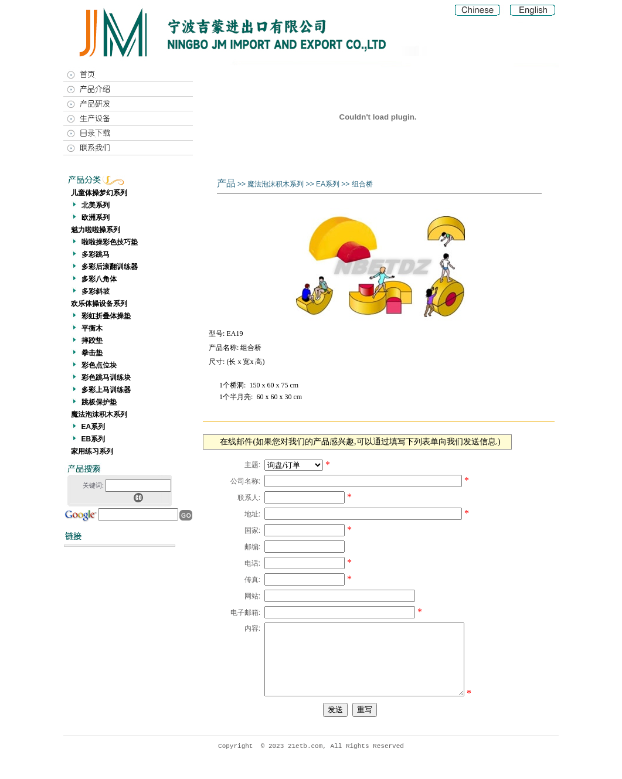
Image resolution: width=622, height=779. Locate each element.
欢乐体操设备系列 (99, 304)
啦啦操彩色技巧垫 (109, 242)
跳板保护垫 (99, 402)
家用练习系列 (92, 451)
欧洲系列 (95, 217)
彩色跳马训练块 (106, 377)
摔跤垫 (92, 340)
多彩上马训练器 (106, 390)
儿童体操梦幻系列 (99, 193)
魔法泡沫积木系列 (99, 414)
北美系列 (95, 205)
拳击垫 (92, 353)
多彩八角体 (99, 279)
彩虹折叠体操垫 (106, 316)
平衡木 (92, 328)
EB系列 (93, 439)
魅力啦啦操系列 (95, 230)
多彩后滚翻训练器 (109, 267)
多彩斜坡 (95, 291)
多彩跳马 (95, 254)
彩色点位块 (99, 365)
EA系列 (93, 427)
